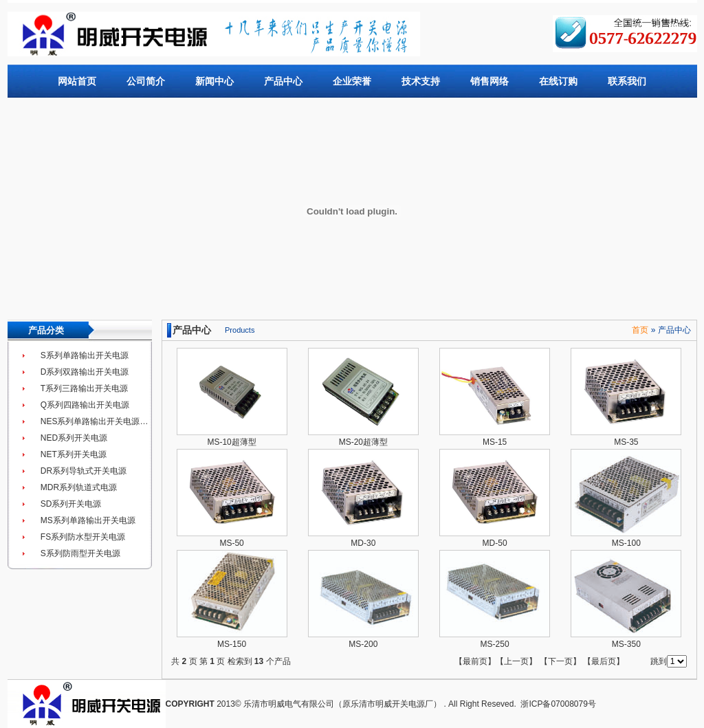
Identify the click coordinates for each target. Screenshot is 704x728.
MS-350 (626, 644)
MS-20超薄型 (363, 442)
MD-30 (363, 543)
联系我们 (627, 81)
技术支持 (421, 81)
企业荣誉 (352, 81)
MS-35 (626, 442)
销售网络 (489, 81)
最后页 (603, 661)
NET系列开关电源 (74, 454)
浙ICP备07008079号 (557, 704)
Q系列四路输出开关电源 (85, 405)
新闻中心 (214, 81)
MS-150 (231, 644)
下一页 (560, 661)
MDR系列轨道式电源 (79, 487)
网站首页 (77, 81)
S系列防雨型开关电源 (80, 553)
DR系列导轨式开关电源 (83, 471)
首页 (640, 330)
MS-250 (495, 644)
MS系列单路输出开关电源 (88, 520)
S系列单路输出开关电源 (85, 355)
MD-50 (495, 543)
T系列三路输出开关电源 (84, 388)
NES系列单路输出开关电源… (94, 421)
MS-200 (363, 644)
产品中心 (283, 81)
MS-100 (626, 543)
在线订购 (558, 81)
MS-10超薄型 (231, 442)
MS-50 (231, 543)
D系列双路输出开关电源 (85, 372)
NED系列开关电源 (74, 438)
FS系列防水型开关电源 (83, 537)
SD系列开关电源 (71, 504)
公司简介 (145, 81)
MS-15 (495, 442)
